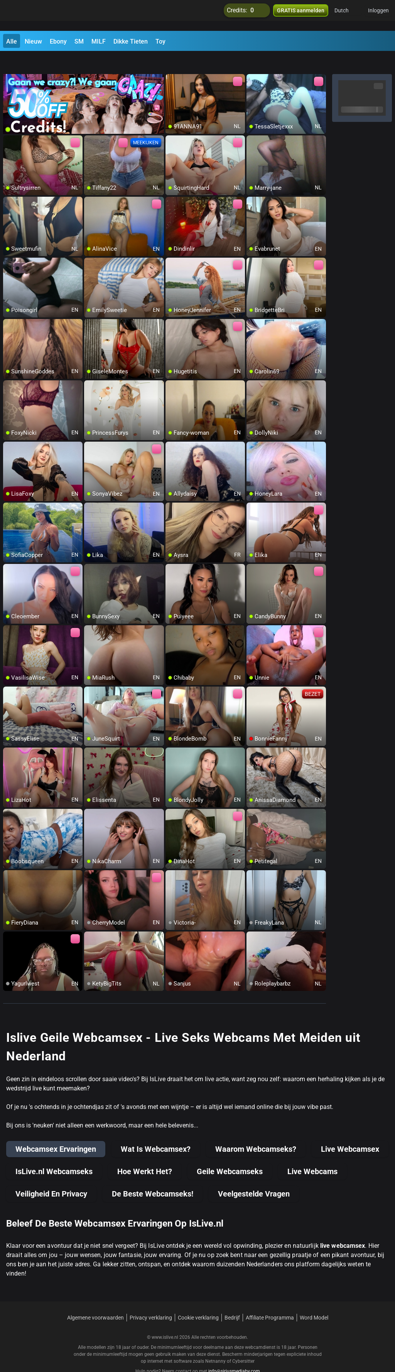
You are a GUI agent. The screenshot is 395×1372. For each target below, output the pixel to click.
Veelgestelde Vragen (254, 1175)
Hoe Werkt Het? (144, 1153)
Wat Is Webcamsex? (156, 1131)
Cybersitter (243, 1343)
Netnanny (216, 1343)
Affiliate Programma (270, 1299)
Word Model (314, 1299)
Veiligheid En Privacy (51, 1175)
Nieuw (33, 41)
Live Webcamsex (350, 1131)
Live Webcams (312, 1153)
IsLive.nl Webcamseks (54, 1153)
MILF (98, 41)
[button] (346, 15)
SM (79, 41)
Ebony (58, 41)
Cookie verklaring (198, 1299)
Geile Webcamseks (230, 1153)
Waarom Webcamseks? (255, 1131)
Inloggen (378, 15)
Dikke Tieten (130, 41)
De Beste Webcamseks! (152, 1175)
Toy (160, 41)
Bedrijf (232, 1299)
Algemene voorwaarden (95, 1299)
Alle (11, 41)
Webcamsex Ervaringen (55, 1131)
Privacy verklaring (151, 1299)
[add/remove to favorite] (171, 61)
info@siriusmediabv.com (234, 1353)
